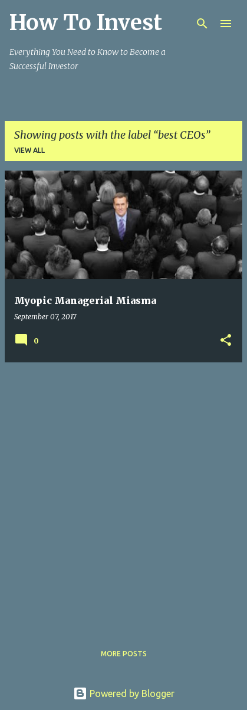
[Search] (202, 23)
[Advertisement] (123, 495)
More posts (124, 653)
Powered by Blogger (123, 693)
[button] (226, 341)
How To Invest (85, 22)
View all (29, 150)
